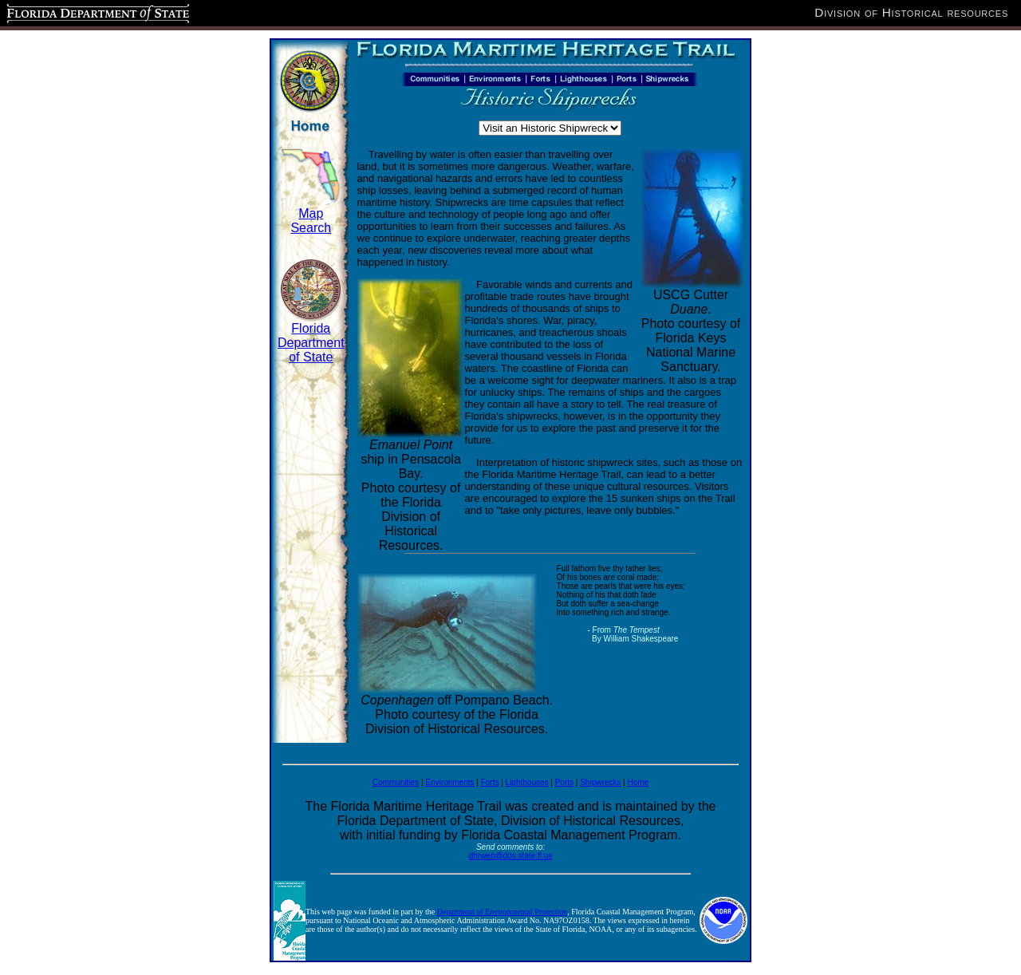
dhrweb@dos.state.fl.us (511, 855)
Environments (449, 782)
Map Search (310, 221)
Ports (564, 782)
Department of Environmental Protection (502, 911)
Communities (396, 782)
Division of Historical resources (911, 12)
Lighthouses (527, 782)
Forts (490, 782)
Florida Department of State (311, 343)
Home (637, 782)
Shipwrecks (600, 782)
